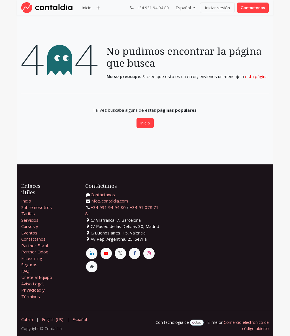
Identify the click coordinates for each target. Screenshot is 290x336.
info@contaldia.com (109, 201)
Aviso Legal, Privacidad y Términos (33, 290)
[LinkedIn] (91, 253)
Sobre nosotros (36, 207)
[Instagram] (149, 253)
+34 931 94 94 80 (108, 207)
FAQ (25, 271)
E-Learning (31, 258)
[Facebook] (134, 253)
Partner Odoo (34, 252)
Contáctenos (253, 7)
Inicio (145, 123)
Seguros (29, 264)
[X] (120, 253)
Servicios (30, 220)
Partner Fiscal (34, 245)
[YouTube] (106, 253)
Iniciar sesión (217, 7)
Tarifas (28, 213)
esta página (256, 76)
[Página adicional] (91, 266)
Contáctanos (33, 239)
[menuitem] (86, 7)
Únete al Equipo (36, 277)
